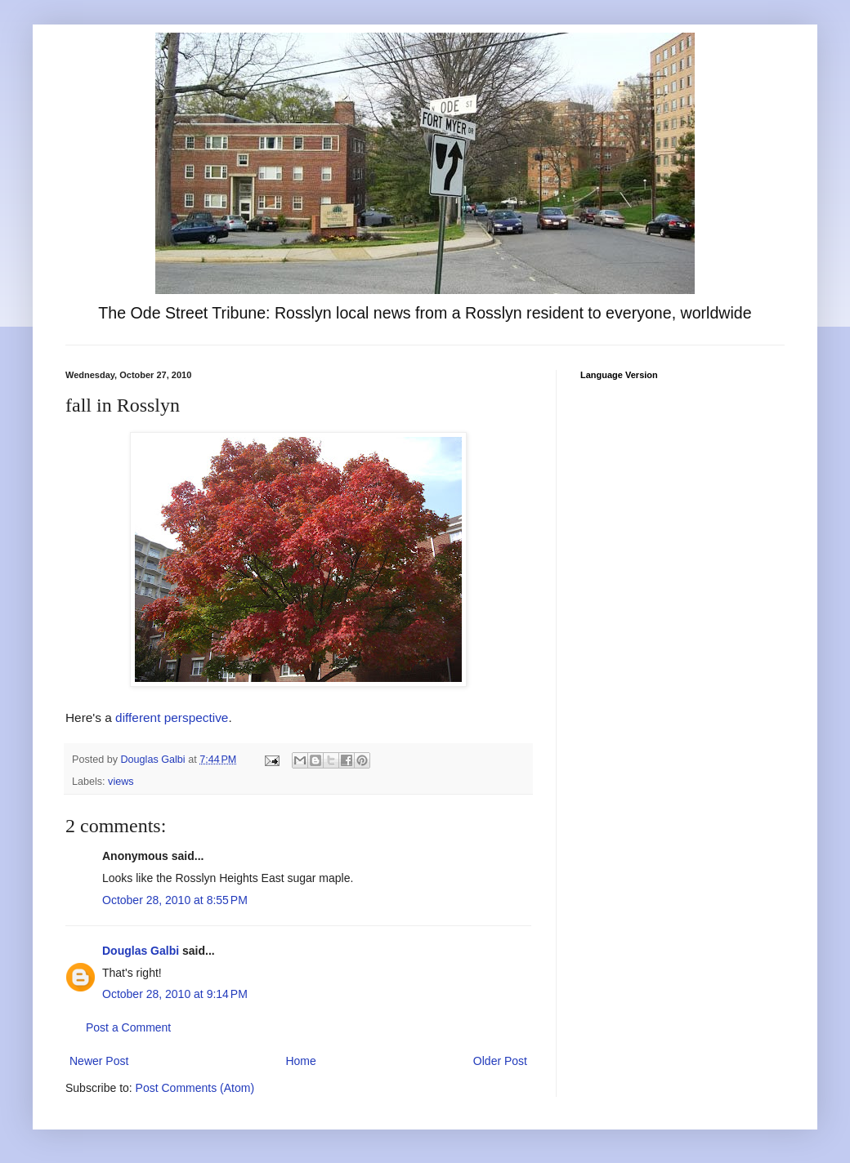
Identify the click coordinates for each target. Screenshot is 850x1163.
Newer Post (98, 1060)
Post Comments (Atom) (195, 1087)
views (121, 781)
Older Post (500, 1060)
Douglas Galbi (140, 950)
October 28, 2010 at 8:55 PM (175, 900)
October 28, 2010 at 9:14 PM (175, 993)
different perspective (171, 717)
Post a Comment (128, 1027)
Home (300, 1060)
